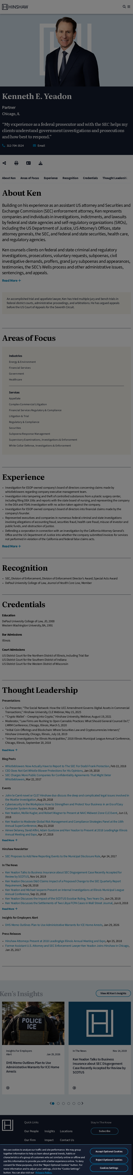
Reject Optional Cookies (109, 1160)
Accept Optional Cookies (109, 1151)
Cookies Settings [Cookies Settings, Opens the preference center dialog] (109, 1168)
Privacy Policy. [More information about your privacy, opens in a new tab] (44, 1172)
